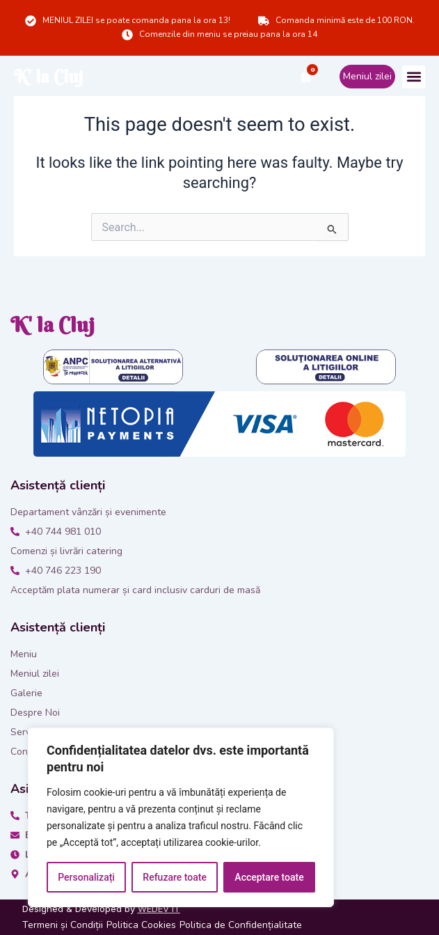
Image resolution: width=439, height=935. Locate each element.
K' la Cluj (48, 77)
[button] (413, 76)
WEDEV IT (159, 908)
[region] (181, 817)
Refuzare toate (175, 877)
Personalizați (86, 877)
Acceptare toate (268, 877)
